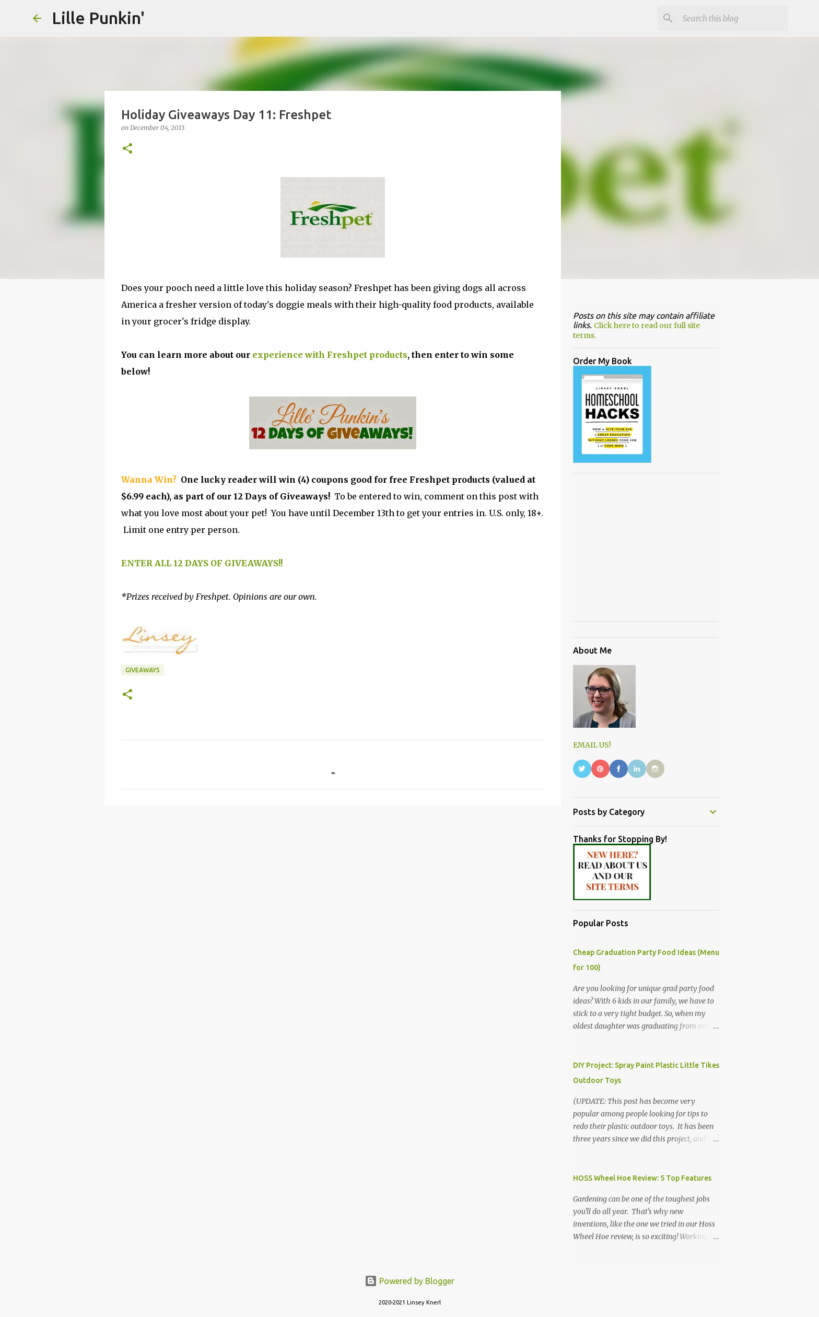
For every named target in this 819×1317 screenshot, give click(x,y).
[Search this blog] (733, 18)
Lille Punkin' (98, 17)
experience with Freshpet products (329, 354)
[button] (127, 149)
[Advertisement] (332, 895)
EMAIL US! (592, 745)
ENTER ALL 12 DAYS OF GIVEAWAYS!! (202, 563)
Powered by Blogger (409, 1281)
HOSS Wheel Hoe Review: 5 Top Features (642, 1178)
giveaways (142, 670)
